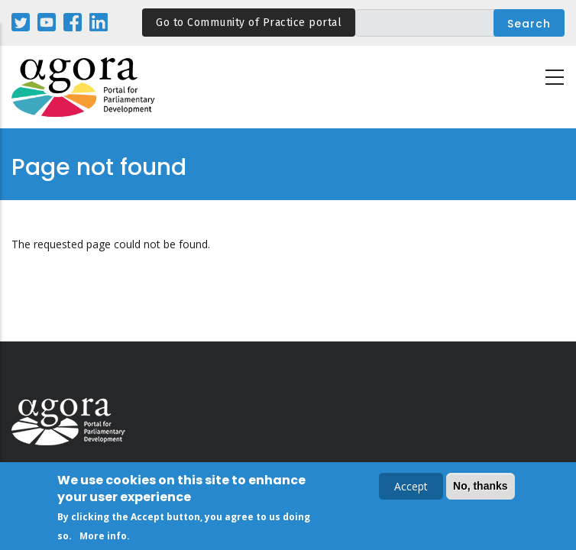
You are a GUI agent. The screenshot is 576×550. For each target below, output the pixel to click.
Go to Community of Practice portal (248, 22)
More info (103, 536)
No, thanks (480, 486)
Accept (411, 487)
